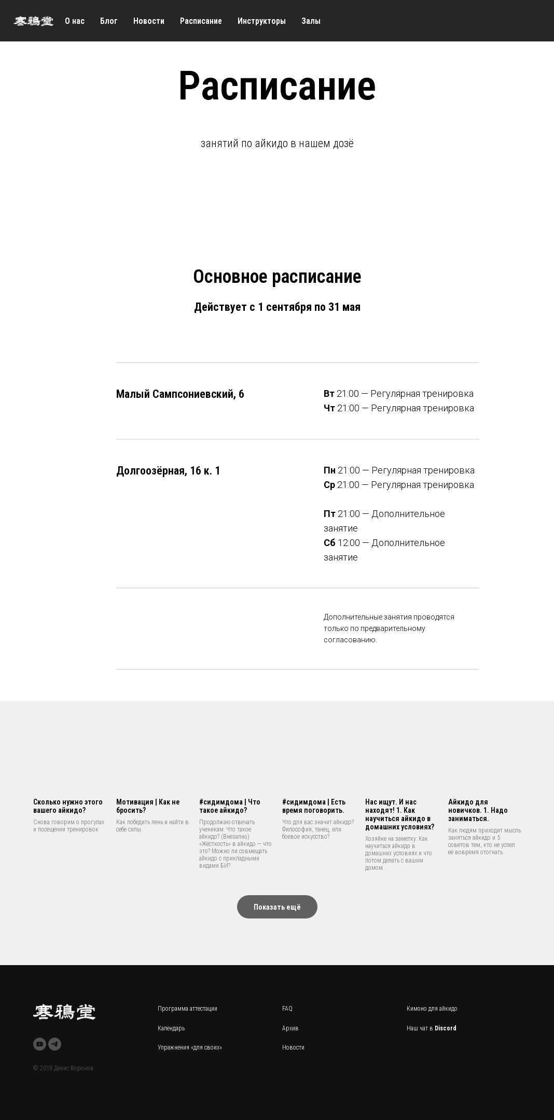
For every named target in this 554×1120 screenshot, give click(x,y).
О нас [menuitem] (75, 21)
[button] (277, 906)
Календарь (171, 1028)
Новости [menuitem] (148, 21)
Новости (293, 1047)
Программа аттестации (187, 1008)
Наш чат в (421, 1028)
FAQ (287, 1008)
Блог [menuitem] (109, 21)
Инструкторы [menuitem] (262, 21)
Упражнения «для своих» (190, 1047)
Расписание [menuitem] (201, 21)
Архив (290, 1028)
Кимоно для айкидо (432, 1008)
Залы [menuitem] (311, 21)
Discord (445, 1028)
